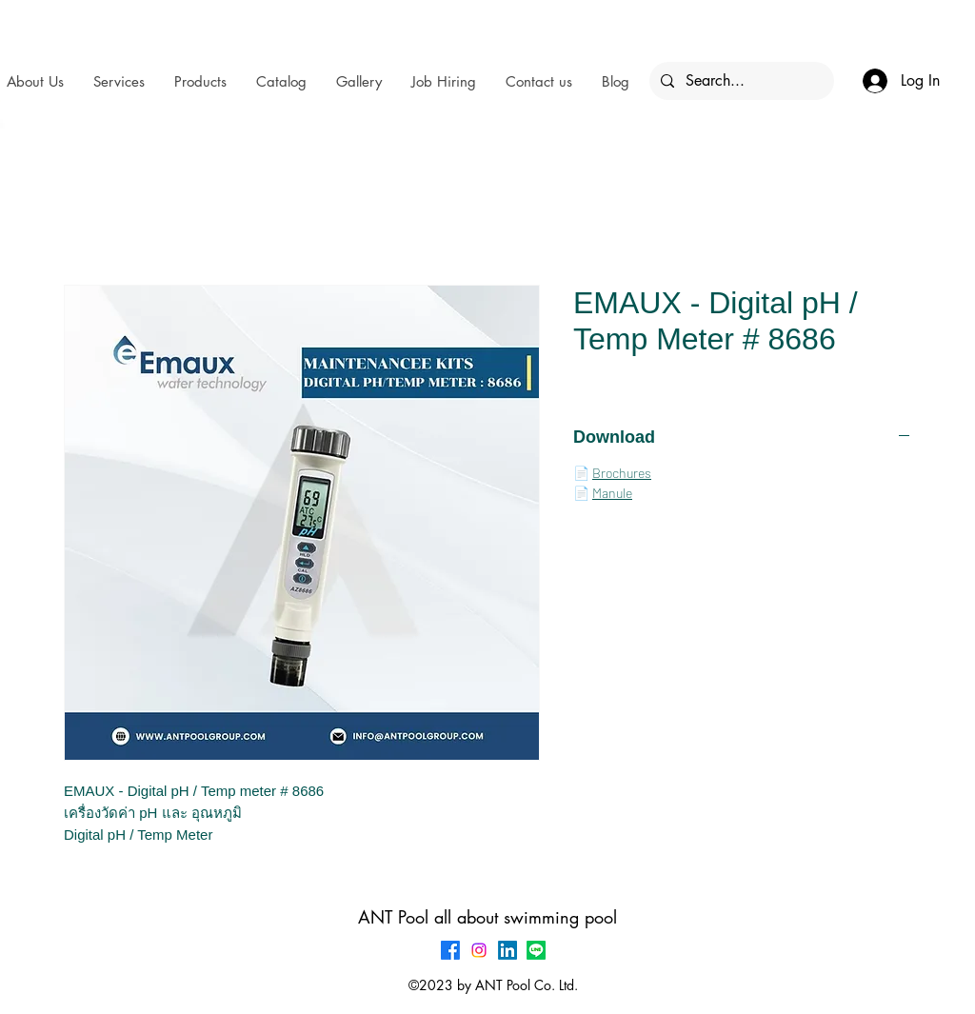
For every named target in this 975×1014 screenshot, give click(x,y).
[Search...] (740, 81)
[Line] (536, 950)
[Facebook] (450, 950)
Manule (612, 493)
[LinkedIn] (507, 950)
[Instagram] (478, 950)
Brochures (621, 473)
